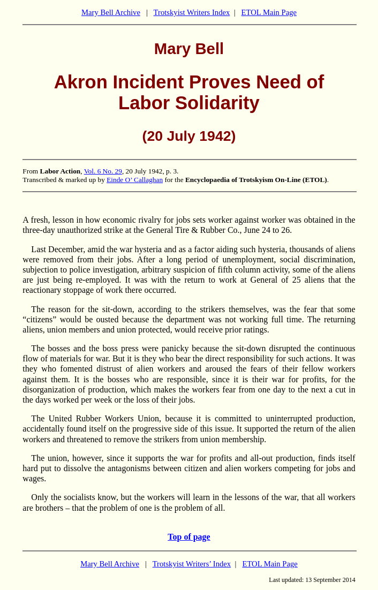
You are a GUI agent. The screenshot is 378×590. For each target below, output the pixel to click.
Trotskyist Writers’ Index (192, 563)
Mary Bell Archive (110, 12)
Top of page (189, 536)
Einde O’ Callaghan (135, 180)
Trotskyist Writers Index (192, 12)
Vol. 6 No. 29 (103, 171)
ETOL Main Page (269, 12)
